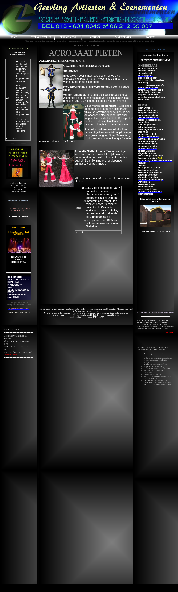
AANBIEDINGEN (123, 37)
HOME (13, 37)
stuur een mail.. (11, 355)
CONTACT (95, 37)
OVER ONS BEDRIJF (41, 37)
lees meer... (170, 332)
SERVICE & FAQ (68, 37)
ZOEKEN (150, 37)
